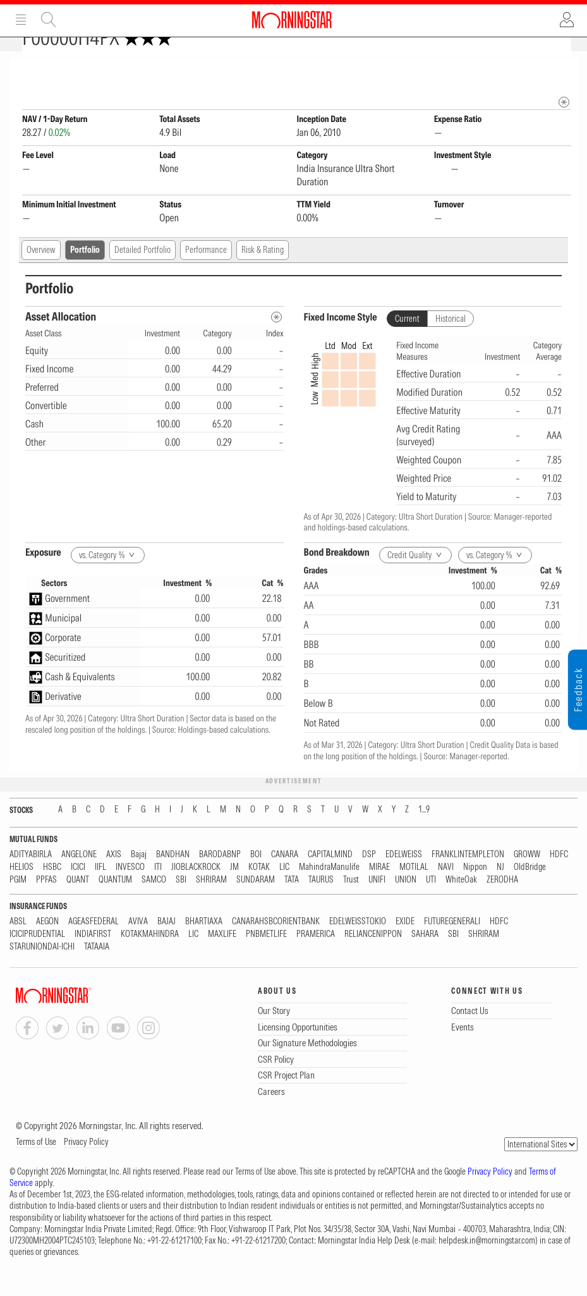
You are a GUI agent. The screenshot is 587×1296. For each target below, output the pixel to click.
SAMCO (154, 902)
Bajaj (139, 876)
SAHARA (425, 956)
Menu (21, 20)
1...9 (424, 831)
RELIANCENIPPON (373, 956)
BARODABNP (220, 876)
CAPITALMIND (330, 876)
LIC (284, 889)
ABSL (18, 943)
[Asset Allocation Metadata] (276, 339)
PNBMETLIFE (266, 956)
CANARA (284, 876)
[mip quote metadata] (564, 124)
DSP (369, 876)
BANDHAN (173, 876)
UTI (431, 902)
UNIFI (376, 902)
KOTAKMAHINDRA (150, 956)
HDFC (559, 876)
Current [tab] (407, 340)
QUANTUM (115, 902)
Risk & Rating (262, 272)
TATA (291, 902)
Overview (41, 272)
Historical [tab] (450, 340)
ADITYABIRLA (30, 876)
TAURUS (321, 902)
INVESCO (130, 889)
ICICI (78, 889)
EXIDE (405, 943)
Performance (206, 272)
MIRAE (379, 889)
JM (234, 889)
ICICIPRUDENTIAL (37, 956)
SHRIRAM (211, 902)
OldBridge (530, 889)
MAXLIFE (222, 956)
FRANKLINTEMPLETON (468, 876)
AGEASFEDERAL (93, 943)
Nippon (475, 889)
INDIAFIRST (93, 956)
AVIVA (138, 943)
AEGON (47, 943)
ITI (158, 889)
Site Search (49, 19)
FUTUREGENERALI (452, 943)
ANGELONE (79, 876)
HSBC (52, 889)
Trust (351, 902)
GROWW (527, 876)
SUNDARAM (255, 902)
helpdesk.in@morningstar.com (487, 1262)
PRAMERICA (315, 956)
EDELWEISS (403, 876)
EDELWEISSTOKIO (357, 943)
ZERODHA (502, 902)
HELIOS (21, 889)
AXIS (113, 876)
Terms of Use (36, 1164)
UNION (405, 902)
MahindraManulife (329, 889)
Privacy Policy (86, 1164)
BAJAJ (166, 943)
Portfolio (85, 272)
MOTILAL (413, 889)
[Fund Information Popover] (564, 70)
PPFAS (46, 902)
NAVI (446, 889)
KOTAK (259, 889)
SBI (181, 902)
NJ (500, 889)
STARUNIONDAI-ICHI (42, 969)
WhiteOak (461, 902)
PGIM (18, 902)
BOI (256, 876)
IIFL (100, 889)
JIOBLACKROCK (196, 889)
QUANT (77, 902)
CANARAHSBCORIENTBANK (276, 943)
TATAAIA (96, 969)
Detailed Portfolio (142, 272)
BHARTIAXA (203, 943)
